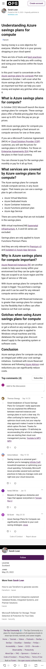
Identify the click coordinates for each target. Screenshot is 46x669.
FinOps (36, 643)
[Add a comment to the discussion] (25, 388)
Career (20, 646)
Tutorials (13, 639)
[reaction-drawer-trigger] (6, 665)
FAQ (17, 653)
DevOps (39, 639)
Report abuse (31, 537)
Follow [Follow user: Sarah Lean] (23, 557)
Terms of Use (37, 657)
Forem (13, 661)
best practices (35, 57)
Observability (17, 650)
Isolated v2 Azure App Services (20, 250)
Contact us (35, 653)
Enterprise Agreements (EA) (15, 151)
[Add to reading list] (27, 665)
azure (5, 39)
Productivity (29, 650)
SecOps (9, 643)
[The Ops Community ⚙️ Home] (13, 3)
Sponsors (25, 653)
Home (5, 639)
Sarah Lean (13, 10)
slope (25, 525)
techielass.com (13, 14)
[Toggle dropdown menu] (42, 397)
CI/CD (27, 646)
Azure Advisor (32, 364)
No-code (35, 646)
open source (26, 661)
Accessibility (10, 646)
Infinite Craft (35, 462)
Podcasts (30, 639)
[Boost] (36, 665)
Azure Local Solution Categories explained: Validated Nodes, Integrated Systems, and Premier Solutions (22, 601)
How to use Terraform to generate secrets (22, 589)
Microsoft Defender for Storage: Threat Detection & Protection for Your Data (22, 616)
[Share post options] (42, 665)
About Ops (9, 653)
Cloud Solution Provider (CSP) (25, 141)
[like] (8, 448)
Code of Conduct (16, 537)
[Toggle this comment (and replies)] (3, 403)
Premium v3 (35, 246)
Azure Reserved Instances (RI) (16, 265)
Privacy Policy (24, 657)
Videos (21, 639)
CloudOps (18, 643)
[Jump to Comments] (17, 665)
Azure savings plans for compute (17, 76)
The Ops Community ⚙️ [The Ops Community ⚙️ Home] (13, 630)
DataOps (27, 643)
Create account (36, 3)
